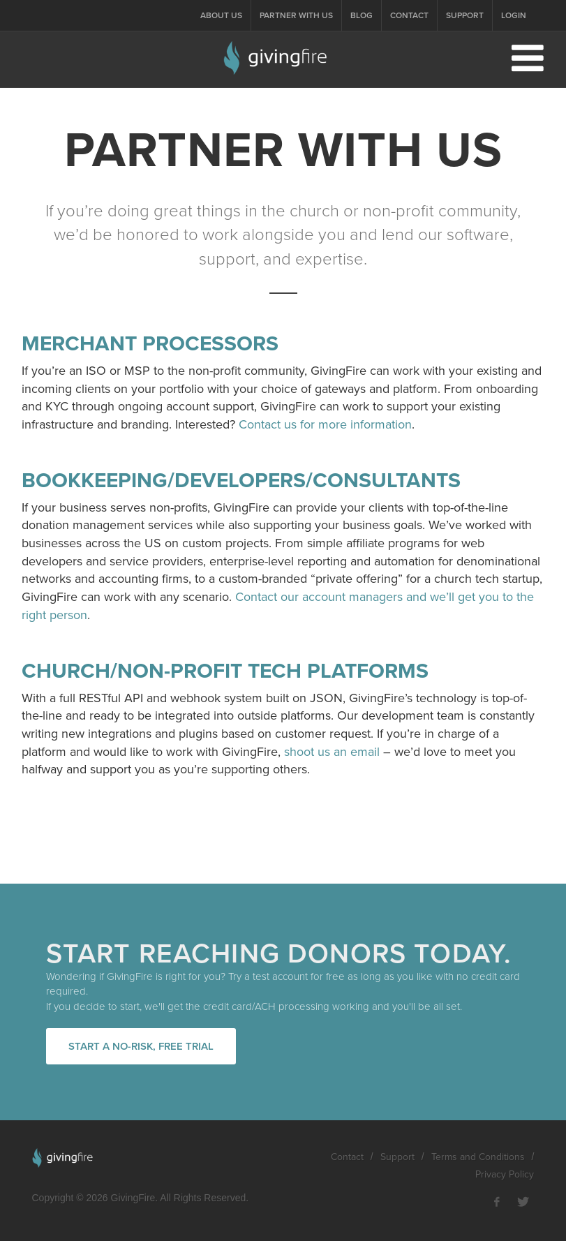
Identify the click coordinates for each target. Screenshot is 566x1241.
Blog (361, 15)
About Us (221, 15)
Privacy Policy (504, 1174)
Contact (409, 15)
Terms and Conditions (478, 1157)
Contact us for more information (325, 424)
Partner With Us (296, 15)
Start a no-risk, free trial (141, 1046)
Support (465, 15)
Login (513, 15)
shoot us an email (332, 751)
